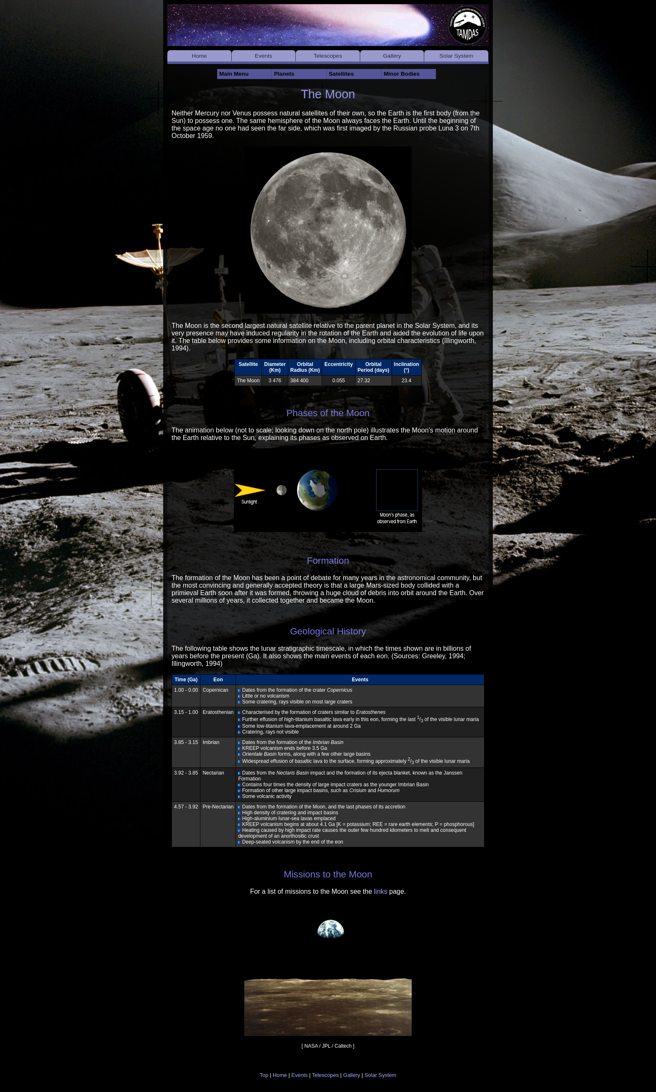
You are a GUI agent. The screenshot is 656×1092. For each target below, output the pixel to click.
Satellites (341, 74)
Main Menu (234, 74)
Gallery (392, 56)
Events (263, 56)
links (380, 891)
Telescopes (327, 56)
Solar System (456, 56)
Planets (284, 74)
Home (199, 56)
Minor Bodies (402, 74)
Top (264, 1075)
